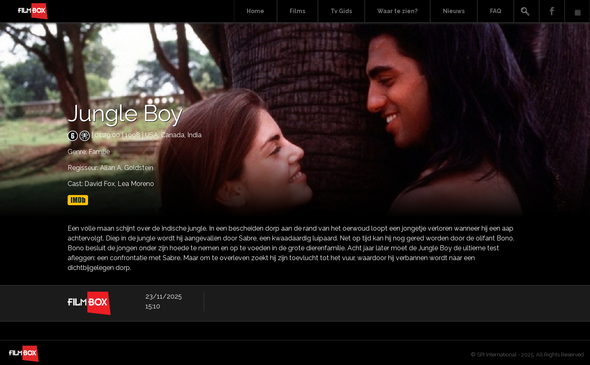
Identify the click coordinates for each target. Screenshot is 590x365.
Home (255, 11)
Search (526, 11)
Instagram (577, 11)
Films (297, 11)
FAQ (495, 11)
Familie (99, 152)
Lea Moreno (136, 184)
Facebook (552, 11)
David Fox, (101, 184)
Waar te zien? (397, 11)
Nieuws (454, 11)
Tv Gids (341, 11)
